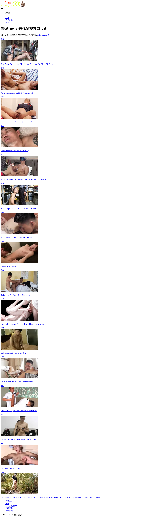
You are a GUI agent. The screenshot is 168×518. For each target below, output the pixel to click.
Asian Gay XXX (43, 35)
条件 (7, 504)
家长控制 (9, 511)
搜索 (7, 22)
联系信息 (9, 501)
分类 (7, 18)
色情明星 (9, 20)
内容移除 (9, 508)
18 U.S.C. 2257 (11, 506)
